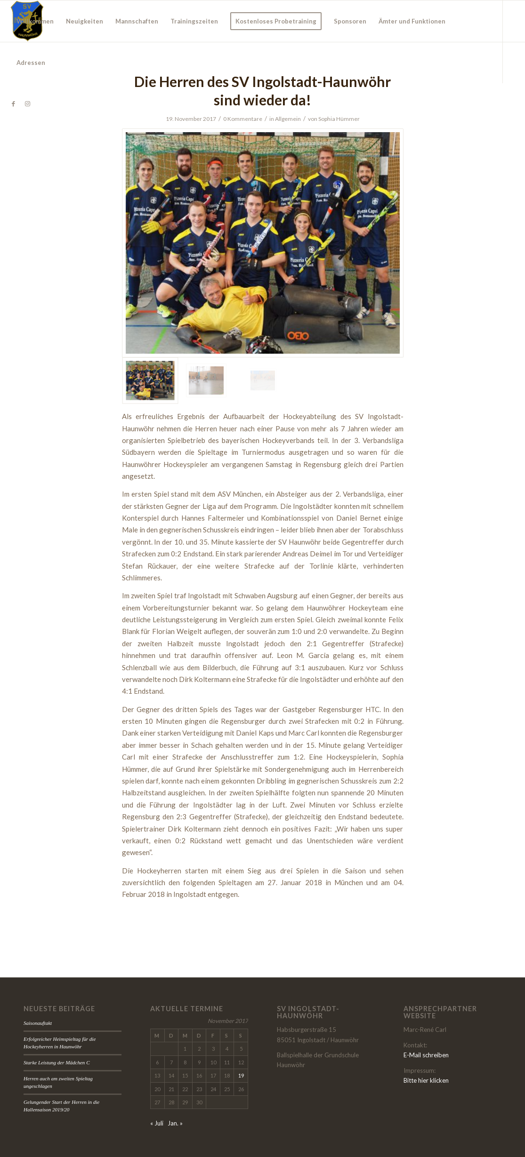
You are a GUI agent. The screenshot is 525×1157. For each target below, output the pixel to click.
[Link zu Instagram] (27, 103)
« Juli (156, 1123)
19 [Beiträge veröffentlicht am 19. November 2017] (241, 1075)
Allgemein (288, 118)
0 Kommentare (242, 118)
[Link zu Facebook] (13, 103)
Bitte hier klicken (426, 1080)
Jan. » (175, 1123)
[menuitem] (35, 21)
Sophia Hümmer (339, 118)
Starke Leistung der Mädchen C (57, 1062)
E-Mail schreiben (426, 1055)
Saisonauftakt (38, 1023)
